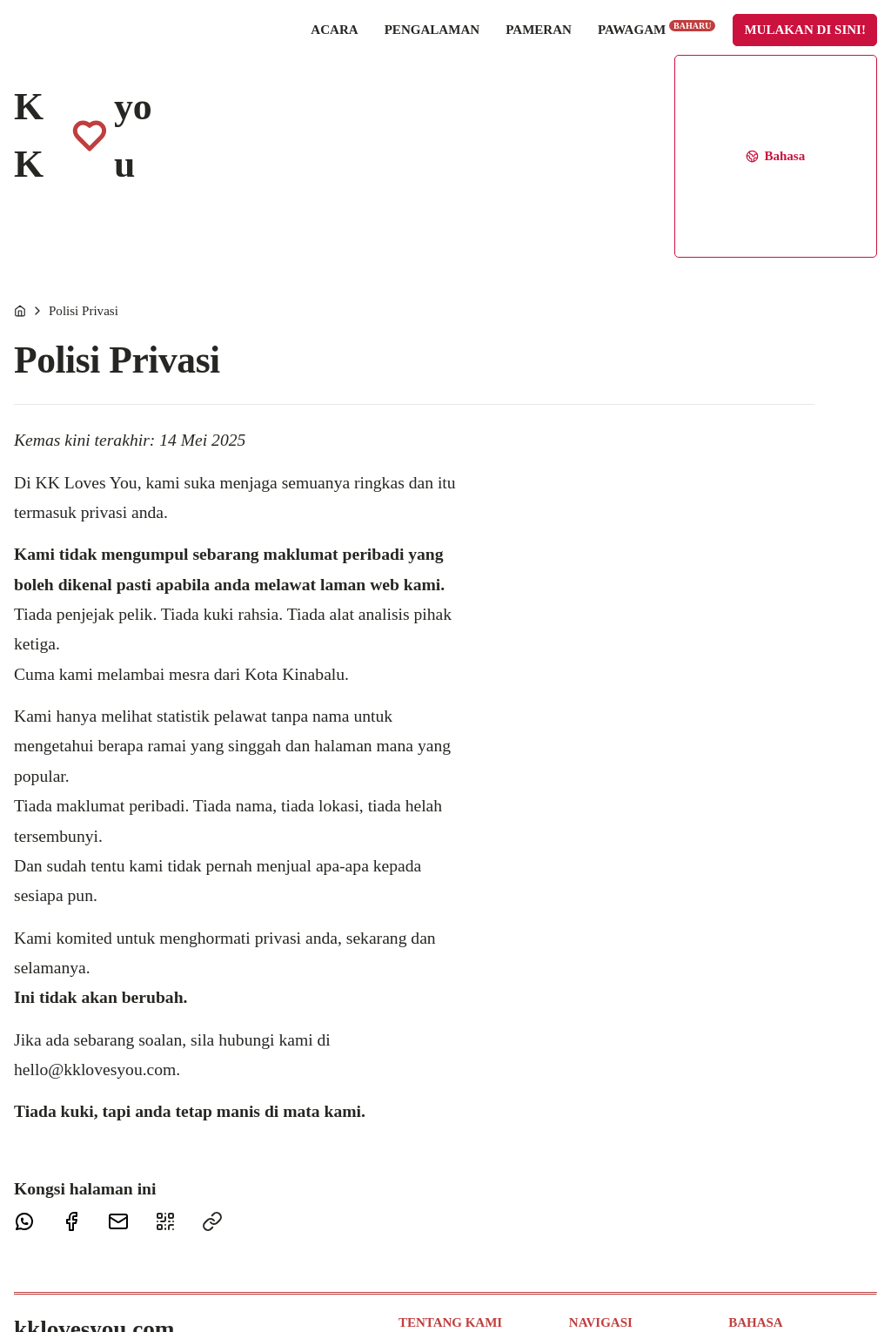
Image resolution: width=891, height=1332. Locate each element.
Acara (243, 43)
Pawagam (566, 41)
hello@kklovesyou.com (95, 883)
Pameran (448, 43)
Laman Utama (606, 1165)
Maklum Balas (437, 1207)
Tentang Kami (435, 1165)
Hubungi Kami (438, 1186)
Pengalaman (342, 43)
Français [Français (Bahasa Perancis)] (750, 1207)
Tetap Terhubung (443, 1229)
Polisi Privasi (83, 124)
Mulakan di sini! (715, 43)
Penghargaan (432, 1272)
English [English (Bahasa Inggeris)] (748, 1186)
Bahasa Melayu (768, 1165)
